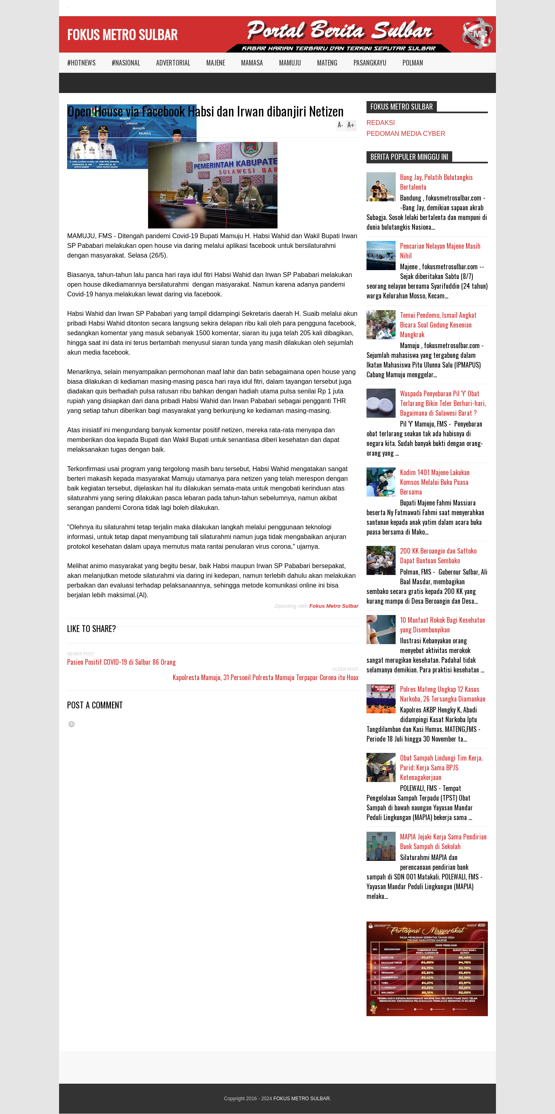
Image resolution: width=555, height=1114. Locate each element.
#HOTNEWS (81, 63)
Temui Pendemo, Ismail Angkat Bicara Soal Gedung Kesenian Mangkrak (438, 324)
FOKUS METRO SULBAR (122, 34)
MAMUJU (290, 63)
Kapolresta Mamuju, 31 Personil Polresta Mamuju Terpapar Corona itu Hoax (265, 677)
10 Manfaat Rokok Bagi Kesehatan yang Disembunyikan (442, 624)
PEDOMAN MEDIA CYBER (405, 133)
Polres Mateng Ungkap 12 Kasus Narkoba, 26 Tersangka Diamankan (442, 694)
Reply (79, 126)
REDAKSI (380, 122)
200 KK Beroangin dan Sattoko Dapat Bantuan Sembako (438, 555)
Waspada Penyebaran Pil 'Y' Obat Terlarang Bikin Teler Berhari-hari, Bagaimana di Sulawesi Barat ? (443, 403)
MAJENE (215, 63)
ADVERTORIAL (173, 63)
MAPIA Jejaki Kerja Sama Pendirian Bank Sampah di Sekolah (443, 841)
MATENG (327, 63)
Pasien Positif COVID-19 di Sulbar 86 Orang (121, 662)
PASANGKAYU (370, 63)
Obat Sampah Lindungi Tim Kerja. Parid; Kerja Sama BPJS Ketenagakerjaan (441, 767)
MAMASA (252, 63)
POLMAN (412, 63)
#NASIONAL (126, 63)
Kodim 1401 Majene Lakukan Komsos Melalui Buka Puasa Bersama (435, 482)
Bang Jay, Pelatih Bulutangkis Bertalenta (436, 182)
